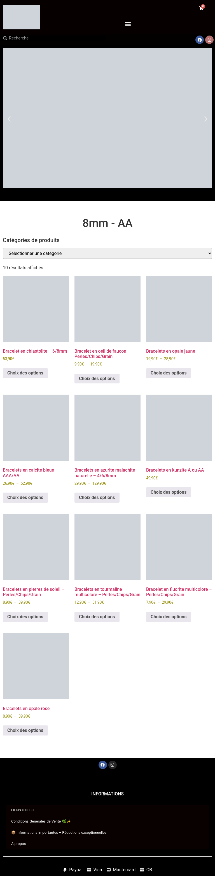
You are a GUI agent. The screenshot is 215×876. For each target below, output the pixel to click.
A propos (18, 844)
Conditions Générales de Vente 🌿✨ (41, 821)
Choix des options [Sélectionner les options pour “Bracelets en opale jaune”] (169, 373)
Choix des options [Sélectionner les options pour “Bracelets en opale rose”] (25, 730)
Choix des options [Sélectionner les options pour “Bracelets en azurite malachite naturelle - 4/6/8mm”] (97, 497)
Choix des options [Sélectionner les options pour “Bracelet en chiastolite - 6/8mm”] (25, 373)
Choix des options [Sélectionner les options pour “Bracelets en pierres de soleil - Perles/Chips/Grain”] (25, 616)
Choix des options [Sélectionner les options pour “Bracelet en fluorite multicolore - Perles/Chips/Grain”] (169, 616)
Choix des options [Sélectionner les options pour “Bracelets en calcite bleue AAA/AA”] (25, 497)
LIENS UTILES (22, 810)
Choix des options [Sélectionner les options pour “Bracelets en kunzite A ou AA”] (169, 492)
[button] (127, 24)
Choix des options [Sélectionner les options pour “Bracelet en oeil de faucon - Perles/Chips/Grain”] (97, 378)
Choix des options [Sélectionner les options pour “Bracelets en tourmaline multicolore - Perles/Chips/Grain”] (97, 616)
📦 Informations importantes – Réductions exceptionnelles (59, 832)
